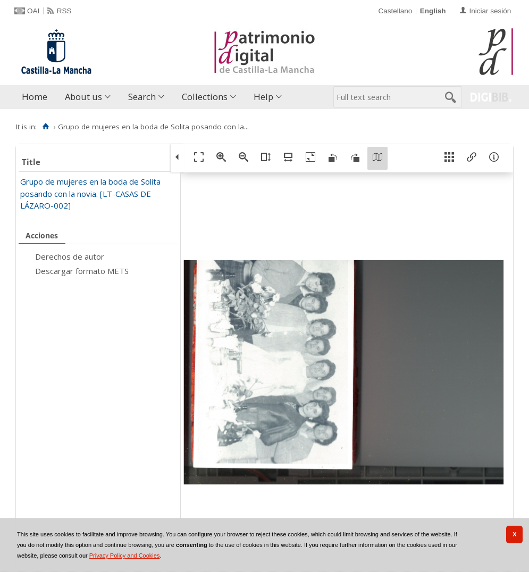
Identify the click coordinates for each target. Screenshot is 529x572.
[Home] (45, 126)
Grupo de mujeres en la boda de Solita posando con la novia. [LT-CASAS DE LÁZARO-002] (90, 193)
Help (263, 96)
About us (83, 96)
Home (34, 96)
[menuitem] (37, 97)
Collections (205, 96)
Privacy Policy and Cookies (124, 555)
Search (142, 96)
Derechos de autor (69, 256)
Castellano (395, 11)
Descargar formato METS (82, 271)
